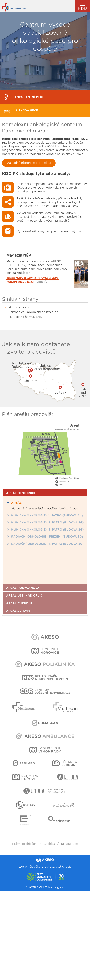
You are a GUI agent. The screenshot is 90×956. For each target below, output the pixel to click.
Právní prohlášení (24, 843)
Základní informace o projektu (29, 162)
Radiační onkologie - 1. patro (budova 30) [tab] (45, 543)
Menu (82, 6)
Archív (42, 282)
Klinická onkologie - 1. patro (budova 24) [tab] (44, 515)
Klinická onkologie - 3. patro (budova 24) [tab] (45, 529)
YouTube (69, 843)
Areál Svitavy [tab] (18, 611)
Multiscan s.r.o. (18, 307)
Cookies (49, 843)
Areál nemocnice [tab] (21, 493)
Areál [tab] (14, 502)
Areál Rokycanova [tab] (22, 588)
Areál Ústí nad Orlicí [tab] (25, 595)
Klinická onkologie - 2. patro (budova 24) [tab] (45, 522)
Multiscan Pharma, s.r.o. (25, 316)
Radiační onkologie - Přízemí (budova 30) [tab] (44, 536)
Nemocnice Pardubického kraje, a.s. (33, 312)
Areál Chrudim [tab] (19, 603)
